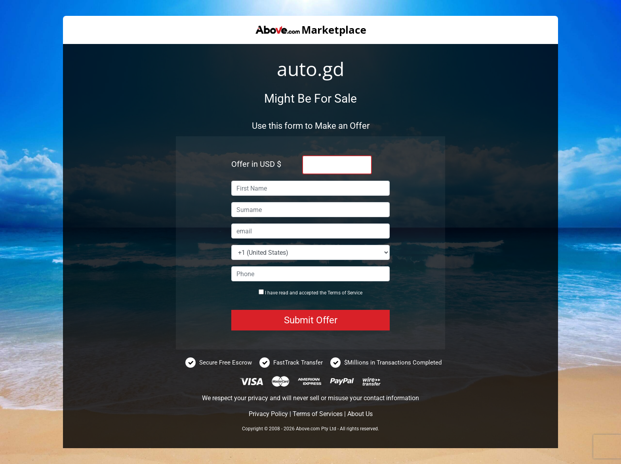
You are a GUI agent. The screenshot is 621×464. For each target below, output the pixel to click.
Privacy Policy (268, 414)
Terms (334, 293)
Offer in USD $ (256, 164)
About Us (360, 414)
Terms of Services (318, 414)
